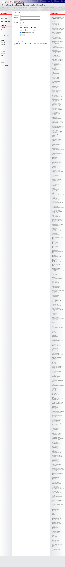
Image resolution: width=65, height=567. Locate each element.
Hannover (3, 53)
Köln (2, 55)
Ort (14, 20)
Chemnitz (3, 42)
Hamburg (3, 51)
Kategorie (16, 17)
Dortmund (3, 44)
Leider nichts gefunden (19, 41)
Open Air (3, 32)
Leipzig (2, 57)
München (3, 59)
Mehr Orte (6, 65)
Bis (21, 30)
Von (21, 27)
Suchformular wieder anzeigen (28, 32)
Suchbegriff (16, 15)
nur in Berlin (4, 18)
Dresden (2, 46)
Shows (2, 29)
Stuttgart (2, 62)
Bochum (2, 40)
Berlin (2, 38)
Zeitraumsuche (25, 25)
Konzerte (3, 27)
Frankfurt (2, 49)
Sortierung (16, 22)
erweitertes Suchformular (6, 19)
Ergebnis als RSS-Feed (5, 21)
